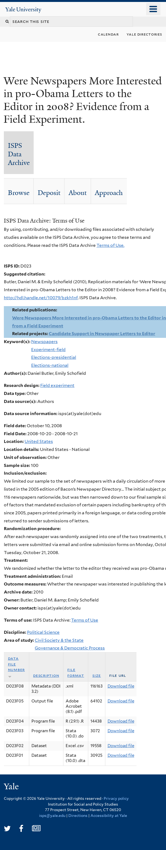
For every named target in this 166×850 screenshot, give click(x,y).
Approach (109, 192)
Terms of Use (84, 620)
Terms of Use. (110, 245)
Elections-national (49, 365)
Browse (19, 192)
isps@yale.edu (52, 815)
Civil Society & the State (59, 640)
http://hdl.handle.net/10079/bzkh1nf (41, 297)
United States (39, 441)
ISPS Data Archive (19, 154)
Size (96, 675)
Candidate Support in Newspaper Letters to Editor (102, 333)
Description (46, 675)
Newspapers (44, 341)
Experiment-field (48, 349)
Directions (77, 815)
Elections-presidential (53, 357)
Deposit (49, 192)
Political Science (43, 632)
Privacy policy (116, 798)
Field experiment (57, 385)
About (78, 192)
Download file (121, 686)
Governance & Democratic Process (70, 648)
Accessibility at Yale (108, 815)
